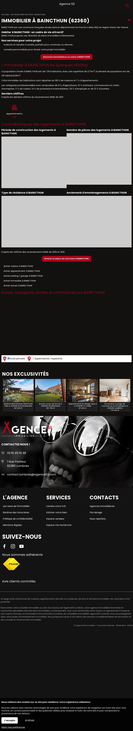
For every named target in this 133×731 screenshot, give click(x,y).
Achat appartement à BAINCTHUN (22, 270)
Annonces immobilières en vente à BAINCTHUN (66, 57)
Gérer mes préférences (13, 727)
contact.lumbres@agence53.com (31, 474)
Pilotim (130, 625)
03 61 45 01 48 (16, 453)
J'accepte (9, 720)
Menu (5, 5)
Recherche (127, 5)
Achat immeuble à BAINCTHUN (20, 280)
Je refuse (29, 720)
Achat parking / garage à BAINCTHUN (23, 275)
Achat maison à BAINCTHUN (18, 266)
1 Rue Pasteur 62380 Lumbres (18, 464)
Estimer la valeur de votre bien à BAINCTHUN (66, 258)
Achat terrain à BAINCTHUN (18, 285)
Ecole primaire (13, 358)
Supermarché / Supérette (44, 358)
